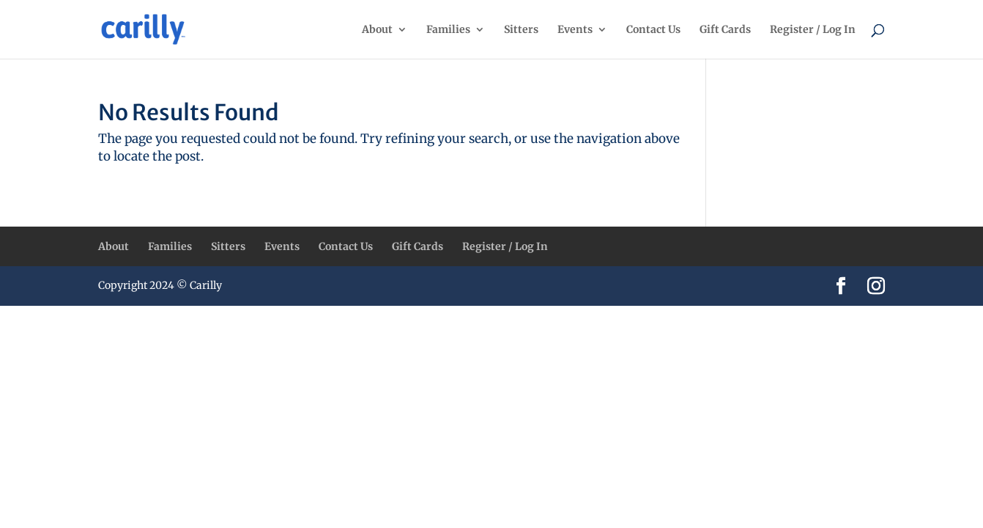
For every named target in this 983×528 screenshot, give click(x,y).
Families (448, 30)
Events (575, 30)
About (377, 30)
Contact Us (653, 30)
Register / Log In (813, 30)
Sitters (521, 30)
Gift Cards (725, 30)
